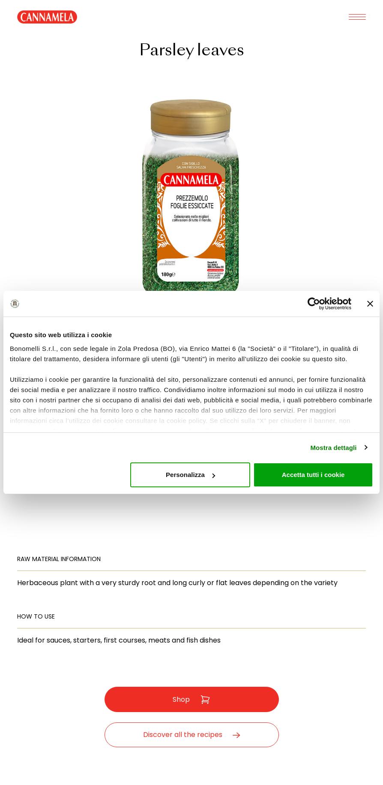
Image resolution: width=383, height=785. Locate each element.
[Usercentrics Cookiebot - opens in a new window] (313, 303)
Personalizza (190, 474)
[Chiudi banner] (370, 304)
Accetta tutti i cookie (313, 474)
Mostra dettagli (333, 447)
